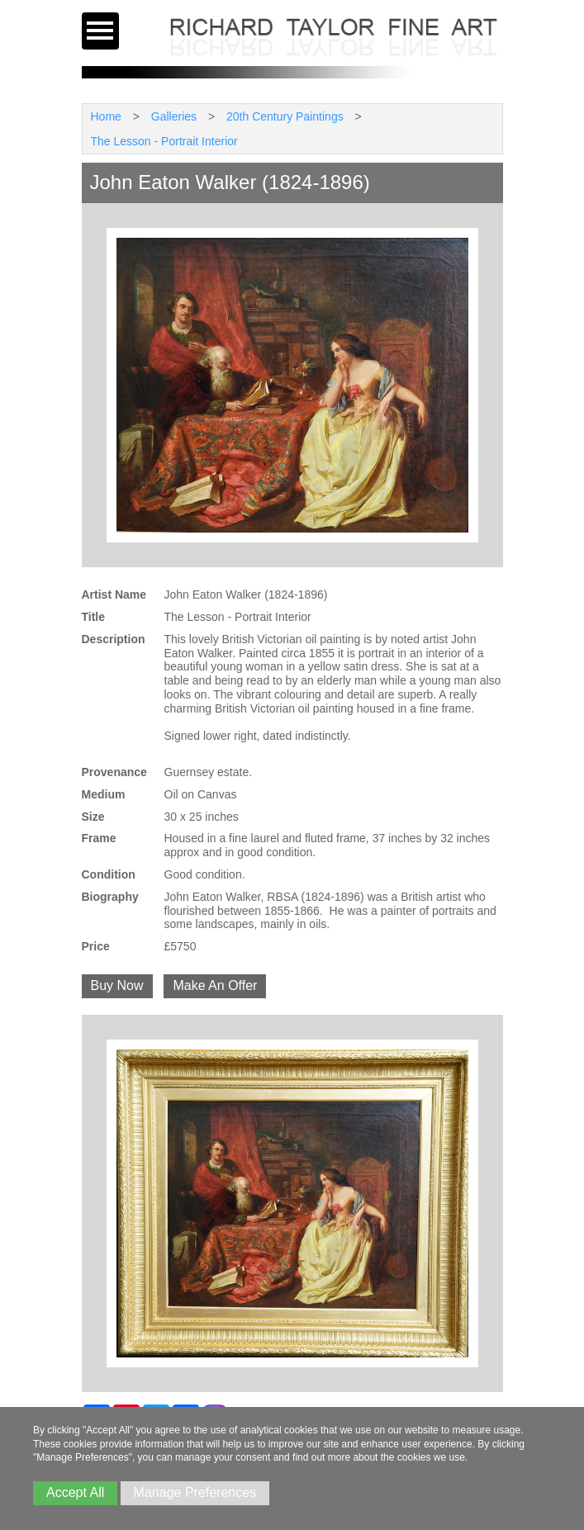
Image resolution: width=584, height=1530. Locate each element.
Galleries (174, 116)
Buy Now (117, 985)
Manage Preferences (195, 1492)
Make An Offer (215, 985)
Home (106, 116)
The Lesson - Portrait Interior (164, 141)
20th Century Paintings (285, 116)
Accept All (75, 1492)
